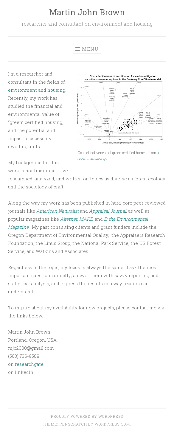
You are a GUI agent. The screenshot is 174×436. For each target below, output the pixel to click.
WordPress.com (112, 424)
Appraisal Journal (107, 211)
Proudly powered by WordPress (87, 416)
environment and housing (36, 90)
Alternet (68, 219)
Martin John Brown (87, 12)
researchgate (29, 364)
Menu (90, 49)
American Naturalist (57, 211)
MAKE (86, 219)
